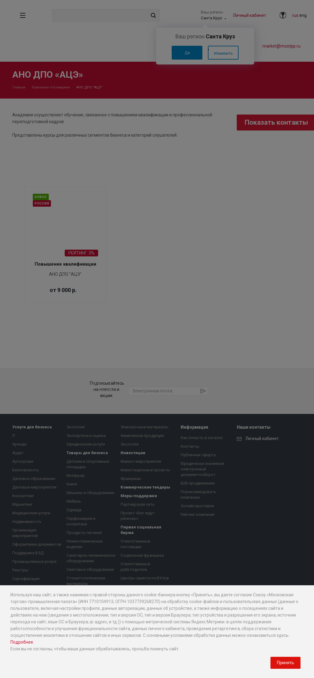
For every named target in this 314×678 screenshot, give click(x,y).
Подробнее (21, 642)
